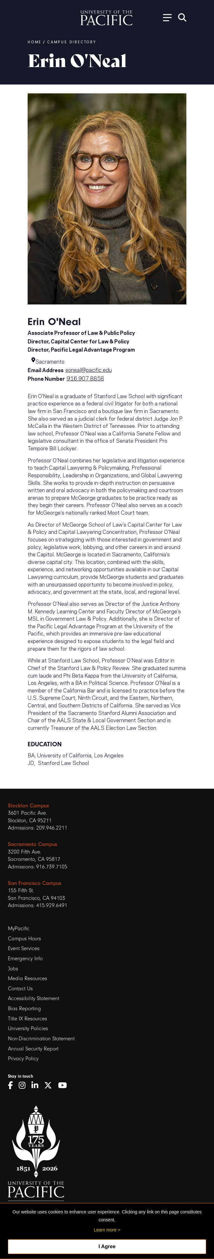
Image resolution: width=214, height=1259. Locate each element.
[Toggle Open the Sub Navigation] (165, 17)
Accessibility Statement (33, 998)
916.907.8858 (85, 378)
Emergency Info (25, 958)
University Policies (28, 1028)
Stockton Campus (28, 805)
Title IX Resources (27, 1019)
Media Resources (27, 978)
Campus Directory (71, 42)
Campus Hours (24, 939)
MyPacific (19, 928)
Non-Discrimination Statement (41, 1039)
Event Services (23, 948)
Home (35, 42)
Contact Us (20, 989)
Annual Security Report (33, 1049)
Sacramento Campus (32, 844)
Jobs (13, 969)
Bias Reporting (24, 1008)
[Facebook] (12, 1085)
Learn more (105, 1229)
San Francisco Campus (34, 883)
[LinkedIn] (37, 1085)
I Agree (107, 1246)
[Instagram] (24, 1085)
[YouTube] (64, 1085)
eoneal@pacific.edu (88, 369)
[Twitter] (50, 1085)
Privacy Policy (23, 1058)
